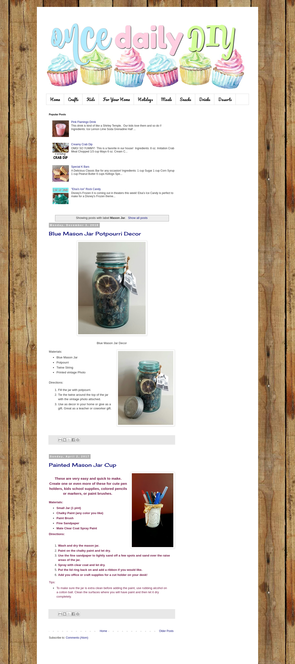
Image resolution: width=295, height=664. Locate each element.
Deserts (225, 99)
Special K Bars (80, 166)
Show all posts (138, 218)
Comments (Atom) (77, 637)
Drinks (204, 99)
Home (55, 99)
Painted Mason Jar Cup (82, 465)
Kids (90, 99)
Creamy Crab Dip (82, 144)
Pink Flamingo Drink (83, 122)
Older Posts (166, 631)
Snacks (185, 99)
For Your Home (116, 99)
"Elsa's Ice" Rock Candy (86, 189)
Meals (166, 99)
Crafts (73, 99)
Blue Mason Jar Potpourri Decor (95, 233)
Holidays (145, 99)
